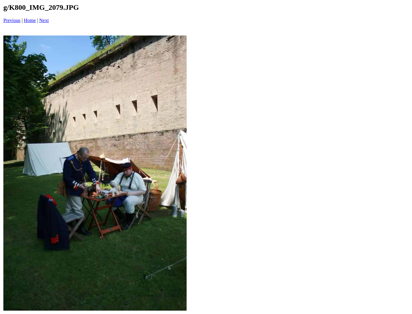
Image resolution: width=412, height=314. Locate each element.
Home (30, 20)
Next (44, 20)
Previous (11, 20)
